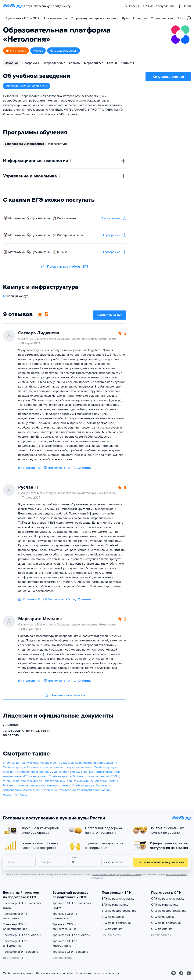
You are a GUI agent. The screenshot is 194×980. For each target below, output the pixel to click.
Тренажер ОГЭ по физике (70, 952)
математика (16, 218)
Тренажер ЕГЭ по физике (20, 952)
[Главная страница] (12, 6)
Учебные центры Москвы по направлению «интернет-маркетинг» (48, 781)
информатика (66, 218)
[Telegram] (181, 973)
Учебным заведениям (18, 973)
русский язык (40, 218)
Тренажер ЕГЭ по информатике (15, 943)
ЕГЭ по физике (112, 929)
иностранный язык (70, 235)
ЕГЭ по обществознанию (119, 911)
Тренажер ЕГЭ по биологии (22, 935)
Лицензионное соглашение (55, 973)
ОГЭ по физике (161, 929)
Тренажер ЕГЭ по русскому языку (22, 905)
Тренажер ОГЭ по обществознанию (64, 926)
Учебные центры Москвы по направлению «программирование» (47, 767)
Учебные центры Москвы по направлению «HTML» (84, 776)
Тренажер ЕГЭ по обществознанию (15, 926)
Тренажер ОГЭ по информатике (64, 943)
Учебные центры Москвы (20, 763)
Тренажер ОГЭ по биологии (71, 935)
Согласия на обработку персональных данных (116, 874)
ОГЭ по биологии (163, 917)
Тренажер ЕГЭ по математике (15, 916)
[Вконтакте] (173, 973)
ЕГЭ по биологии (113, 917)
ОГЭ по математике (164, 905)
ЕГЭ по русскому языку (118, 898)
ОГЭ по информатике (166, 923)
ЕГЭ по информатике (116, 923)
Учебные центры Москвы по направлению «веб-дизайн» (78, 763)
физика (62, 252)
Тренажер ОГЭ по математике (64, 916)
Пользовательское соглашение (98, 973)
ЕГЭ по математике (115, 905)
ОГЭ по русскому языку (167, 898)
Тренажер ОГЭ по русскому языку (71, 905)
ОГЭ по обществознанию (168, 911)
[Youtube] (188, 973)
